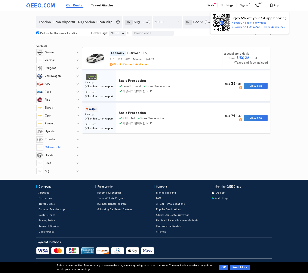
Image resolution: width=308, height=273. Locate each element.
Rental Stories (46, 215)
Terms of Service (48, 226)
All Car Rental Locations (170, 204)
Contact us (45, 198)
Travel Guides (102, 5)
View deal (255, 85)
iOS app (220, 192)
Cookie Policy (46, 231)
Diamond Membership (51, 209)
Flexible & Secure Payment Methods (177, 220)
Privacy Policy (46, 220)
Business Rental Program (112, 204)
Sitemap (161, 231)
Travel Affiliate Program (111, 198)
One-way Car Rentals (168, 226)
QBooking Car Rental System (114, 209)
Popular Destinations (168, 209)
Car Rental (74, 5)
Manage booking (166, 192)
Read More (239, 267)
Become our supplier (109, 192)
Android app (222, 198)
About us (43, 192)
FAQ (158, 198)
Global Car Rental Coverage (172, 215)
